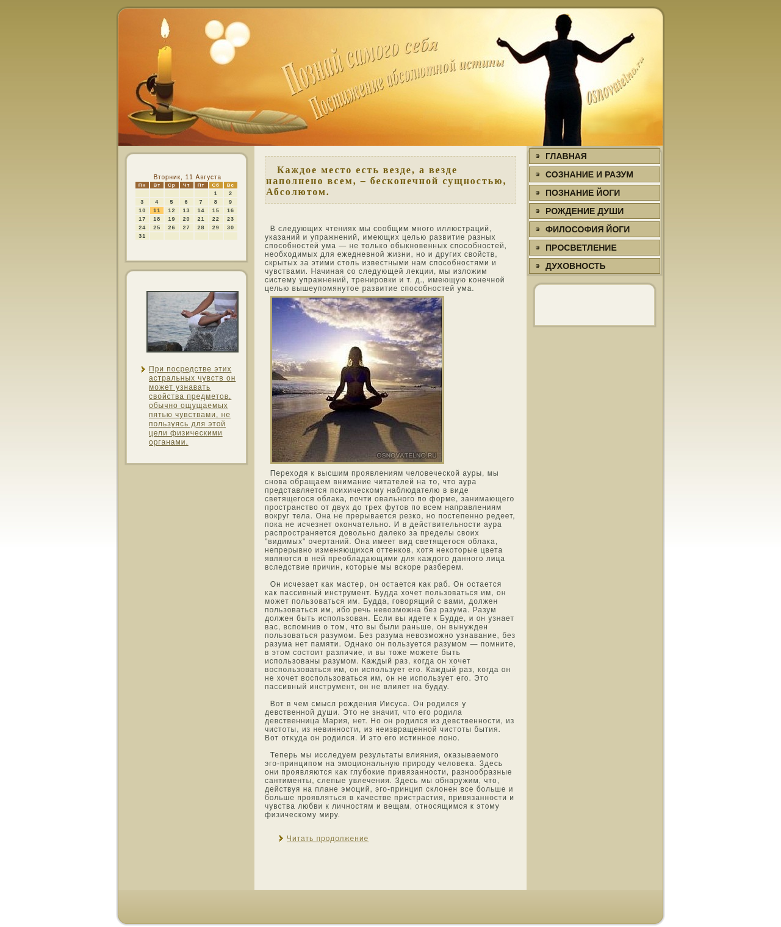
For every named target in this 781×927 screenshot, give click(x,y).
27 (186, 227)
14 (201, 210)
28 (201, 227)
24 (142, 227)
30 (230, 227)
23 (230, 219)
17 (142, 219)
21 (201, 219)
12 (171, 210)
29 (216, 227)
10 (142, 210)
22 (216, 219)
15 (216, 210)
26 (171, 227)
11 (156, 210)
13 (186, 210)
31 (142, 236)
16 (230, 210)
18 (156, 219)
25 (156, 227)
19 (171, 219)
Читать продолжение (328, 838)
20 (186, 219)
